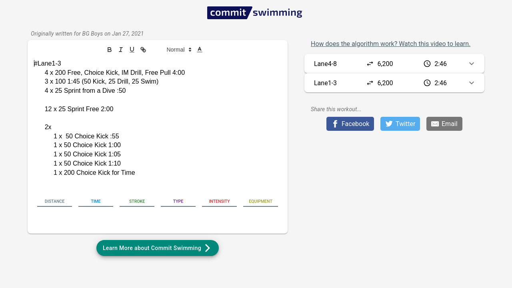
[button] (174, 49)
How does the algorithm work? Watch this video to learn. (390, 44)
